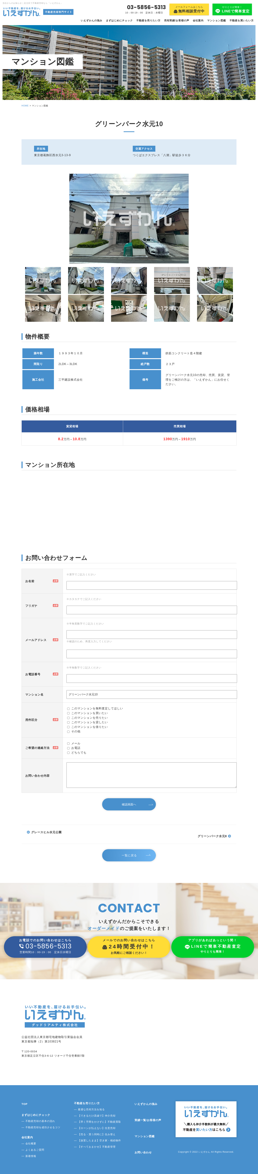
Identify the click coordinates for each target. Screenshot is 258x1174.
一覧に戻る (130, 855)
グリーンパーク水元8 (212, 836)
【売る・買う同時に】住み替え (97, 1134)
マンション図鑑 (216, 20)
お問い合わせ (143, 1152)
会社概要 (30, 1143)
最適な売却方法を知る (91, 1109)
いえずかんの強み (91, 20)
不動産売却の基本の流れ (40, 1121)
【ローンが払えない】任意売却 (97, 1128)
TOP (25, 1103)
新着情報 (30, 1156)
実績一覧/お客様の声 (148, 1120)
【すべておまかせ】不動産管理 (97, 1146)
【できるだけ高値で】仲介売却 (97, 1115)
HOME (25, 105)
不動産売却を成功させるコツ (42, 1127)
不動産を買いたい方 (242, 20)
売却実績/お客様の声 (176, 20)
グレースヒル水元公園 (46, 832)
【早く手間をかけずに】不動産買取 (99, 1121)
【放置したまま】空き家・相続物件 (99, 1140)
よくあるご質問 (34, 1149)
